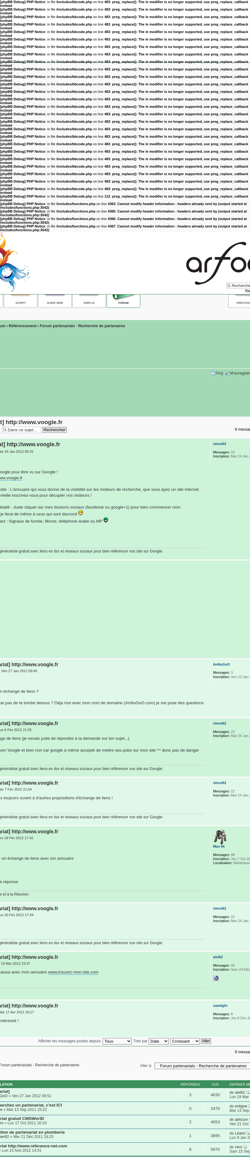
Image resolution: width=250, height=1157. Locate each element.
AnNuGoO (221, 664)
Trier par (150, 1041)
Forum (123, 302)
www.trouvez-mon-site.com (73, 972)
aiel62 (218, 957)
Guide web (55, 302)
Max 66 (218, 846)
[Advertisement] (123, 609)
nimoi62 (219, 444)
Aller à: (146, 1066)
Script (21, 302)
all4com (241, 1119)
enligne (241, 1106)
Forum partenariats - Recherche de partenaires (82, 326)
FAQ (220, 373)
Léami (240, 1133)
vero (238, 1147)
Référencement (22, 326)
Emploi (89, 302)
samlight (220, 1005)
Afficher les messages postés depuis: (85, 1041)
